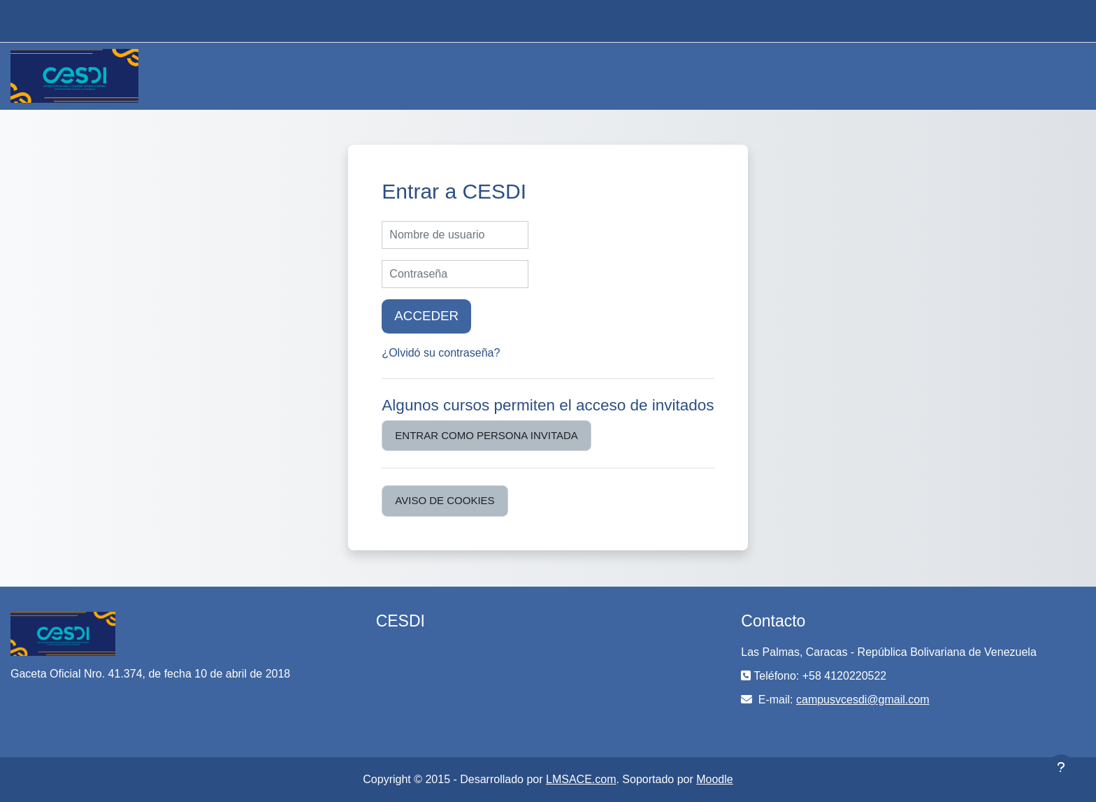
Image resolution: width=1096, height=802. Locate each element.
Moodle (714, 779)
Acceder (426, 315)
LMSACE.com (581, 779)
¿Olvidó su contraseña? (441, 353)
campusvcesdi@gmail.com (863, 700)
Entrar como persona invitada (486, 435)
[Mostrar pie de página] (1061, 767)
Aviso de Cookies (444, 500)
